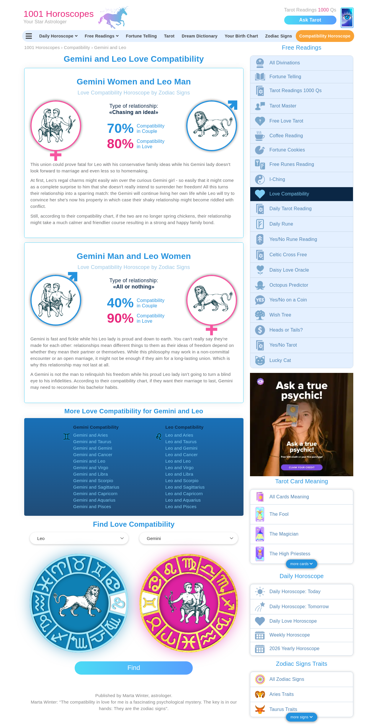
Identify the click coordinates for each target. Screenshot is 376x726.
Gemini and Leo (89, 461)
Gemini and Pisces (92, 506)
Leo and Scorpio (181, 480)
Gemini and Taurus (92, 441)
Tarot (169, 36)
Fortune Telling (141, 36)
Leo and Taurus (181, 441)
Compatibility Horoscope (324, 36)
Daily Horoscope (58, 36)
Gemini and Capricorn (95, 493)
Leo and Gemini (181, 448)
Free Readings (102, 36)
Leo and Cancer (181, 454)
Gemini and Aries (90, 435)
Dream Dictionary (200, 36)
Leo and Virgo (179, 467)
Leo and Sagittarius (185, 487)
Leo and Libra (179, 474)
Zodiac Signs (278, 36)
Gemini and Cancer (92, 454)
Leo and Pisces (180, 506)
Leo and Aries (179, 435)
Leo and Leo (178, 461)
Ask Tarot (310, 19)
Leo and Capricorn (184, 493)
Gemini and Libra (90, 474)
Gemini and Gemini (92, 448)
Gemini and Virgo (90, 467)
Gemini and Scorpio (93, 480)
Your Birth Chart (241, 36)
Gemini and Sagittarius (96, 487)
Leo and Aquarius (183, 500)
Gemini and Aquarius (94, 500)
